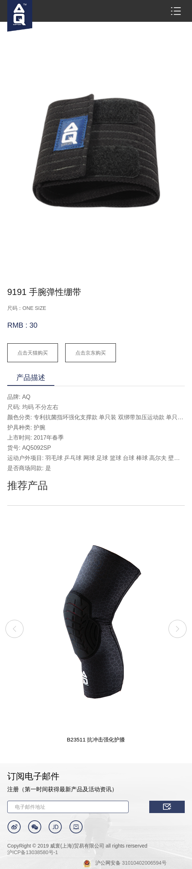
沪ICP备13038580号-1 (32, 852)
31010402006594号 (144, 863)
